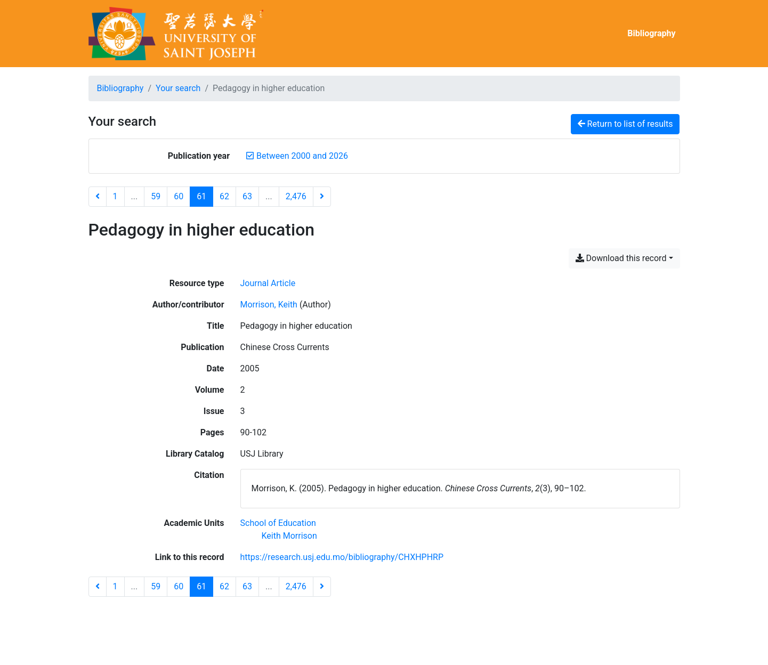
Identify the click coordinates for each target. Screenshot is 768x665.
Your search (178, 88)
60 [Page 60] (178, 196)
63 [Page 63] (247, 196)
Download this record (621, 258)
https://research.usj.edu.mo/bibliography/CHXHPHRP (342, 557)
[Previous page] (97, 196)
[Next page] (322, 196)
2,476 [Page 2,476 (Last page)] (296, 196)
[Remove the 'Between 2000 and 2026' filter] (302, 156)
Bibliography (651, 33)
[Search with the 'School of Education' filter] (278, 523)
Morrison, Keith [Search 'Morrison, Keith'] (268, 304)
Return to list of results (625, 124)
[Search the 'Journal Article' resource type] (268, 283)
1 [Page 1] (115, 196)
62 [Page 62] (224, 196)
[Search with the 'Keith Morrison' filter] (289, 536)
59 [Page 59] (155, 196)
